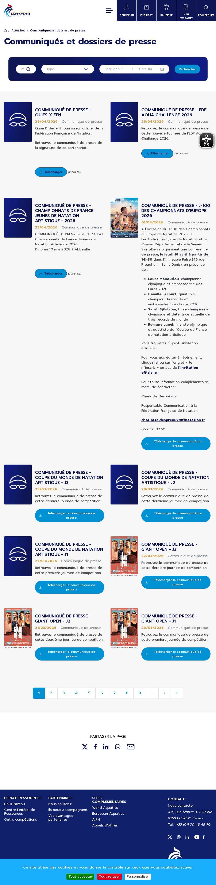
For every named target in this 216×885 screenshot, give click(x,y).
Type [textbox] (50, 69)
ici (156, 362)
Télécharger (53, 172)
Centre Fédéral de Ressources (19, 812)
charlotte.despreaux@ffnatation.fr (173, 420)
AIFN (96, 819)
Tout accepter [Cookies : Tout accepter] (80, 876)
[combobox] (67, 69)
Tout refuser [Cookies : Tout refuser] (109, 876)
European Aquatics (108, 814)
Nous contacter (181, 805)
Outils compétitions (20, 819)
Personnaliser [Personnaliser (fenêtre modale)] (138, 876)
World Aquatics (105, 808)
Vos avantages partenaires (60, 817)
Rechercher (187, 69)
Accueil (5, 30)
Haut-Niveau (14, 804)
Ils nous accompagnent (68, 810)
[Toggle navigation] (109, 10)
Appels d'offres (105, 825)
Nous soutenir (60, 804)
